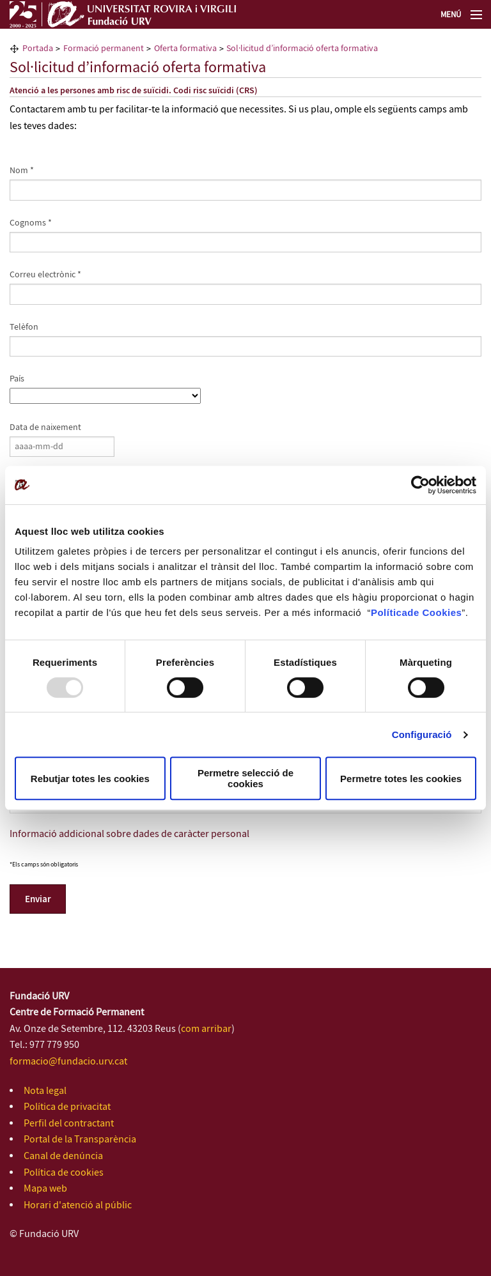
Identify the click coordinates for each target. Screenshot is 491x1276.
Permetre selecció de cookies (245, 778)
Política (389, 612)
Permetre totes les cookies (401, 778)
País (17, 378)
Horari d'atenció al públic (78, 1205)
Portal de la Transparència (80, 1139)
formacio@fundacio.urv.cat (68, 1061)
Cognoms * (31, 223)
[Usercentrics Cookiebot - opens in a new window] (420, 485)
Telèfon (24, 327)
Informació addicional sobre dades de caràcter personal (129, 834)
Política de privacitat (67, 1107)
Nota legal (45, 1091)
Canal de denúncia (63, 1156)
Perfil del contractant (69, 1123)
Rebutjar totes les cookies (90, 778)
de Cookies (434, 612)
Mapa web (45, 1188)
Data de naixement (45, 427)
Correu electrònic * (45, 274)
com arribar (206, 1029)
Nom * (22, 170)
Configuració (422, 734)
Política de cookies (64, 1173)
